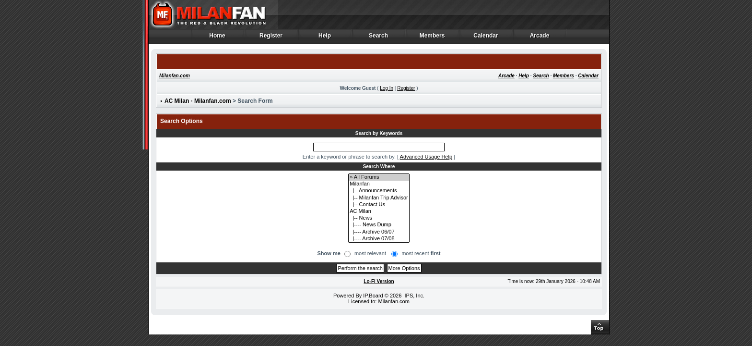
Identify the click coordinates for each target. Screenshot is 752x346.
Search (378, 38)
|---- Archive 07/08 (379, 238)
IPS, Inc (413, 295)
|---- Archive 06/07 (379, 232)
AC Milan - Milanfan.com (197, 101)
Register (271, 38)
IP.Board (373, 295)
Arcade (539, 38)
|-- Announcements (379, 190)
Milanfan (379, 184)
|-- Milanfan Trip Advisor (379, 198)
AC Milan (379, 211)
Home (217, 38)
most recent (420, 253)
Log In (386, 88)
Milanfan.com (174, 75)
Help (325, 38)
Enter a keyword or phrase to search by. (349, 157)
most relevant (370, 253)
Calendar (486, 38)
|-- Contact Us (379, 204)
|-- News (379, 218)
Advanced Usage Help (426, 157)
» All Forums (379, 177)
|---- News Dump (379, 225)
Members (432, 38)
